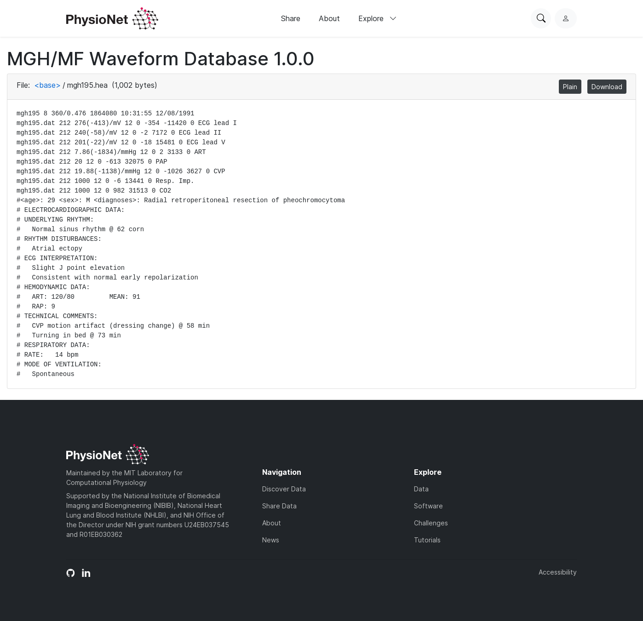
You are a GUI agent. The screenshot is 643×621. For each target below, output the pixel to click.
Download (606, 87)
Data (421, 489)
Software (428, 506)
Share (290, 18)
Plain (570, 87)
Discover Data (284, 489)
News (270, 540)
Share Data (279, 506)
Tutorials (427, 540)
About (329, 18)
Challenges (431, 523)
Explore (377, 18)
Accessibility (558, 572)
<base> (47, 85)
